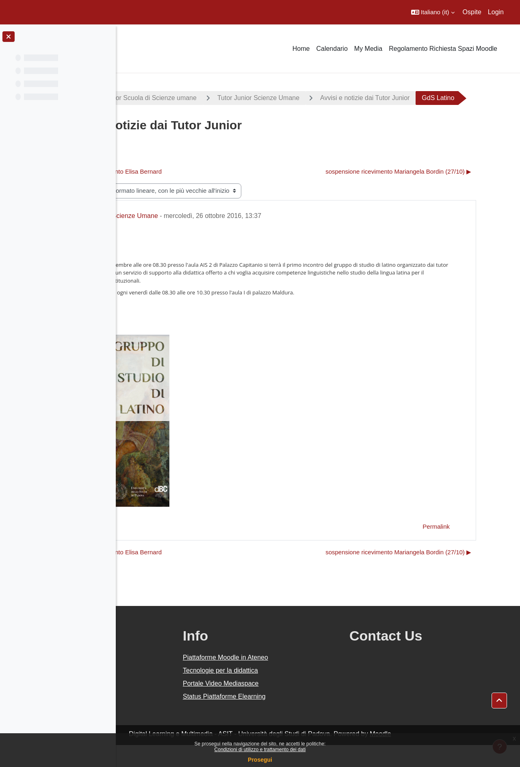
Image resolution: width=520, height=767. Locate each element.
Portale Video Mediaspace (298, 705)
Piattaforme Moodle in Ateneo (302, 679)
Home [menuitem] (301, 48)
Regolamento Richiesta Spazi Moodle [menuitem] (443, 48)
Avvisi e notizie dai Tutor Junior (452, 97)
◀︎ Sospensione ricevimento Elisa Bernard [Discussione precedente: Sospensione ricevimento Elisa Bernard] (192, 193)
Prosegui (260, 759)
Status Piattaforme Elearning (301, 718)
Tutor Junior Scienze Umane (346, 97)
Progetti (142, 97)
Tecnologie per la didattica (297, 692)
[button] (432, 12)
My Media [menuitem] (368, 48)
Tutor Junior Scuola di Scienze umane (229, 97)
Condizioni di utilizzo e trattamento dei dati (260, 749)
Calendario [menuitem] (331, 48)
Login (496, 12)
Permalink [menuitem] (464, 548)
